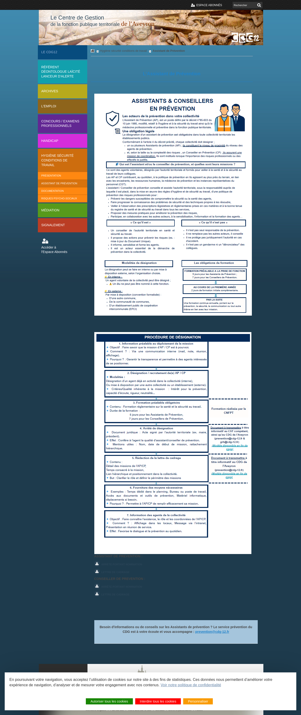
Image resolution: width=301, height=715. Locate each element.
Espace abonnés (209, 5)
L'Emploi (48, 106)
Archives (49, 91)
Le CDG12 (49, 52)
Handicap (49, 141)
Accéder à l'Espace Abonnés (54, 249)
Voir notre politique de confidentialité (191, 685)
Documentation (52, 190)
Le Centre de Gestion (102, 20)
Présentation (51, 175)
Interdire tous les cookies (158, 701)
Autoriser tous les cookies (109, 701)
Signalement (53, 225)
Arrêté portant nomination (121, 564)
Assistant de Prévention (59, 183)
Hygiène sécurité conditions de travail (57, 160)
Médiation (50, 210)
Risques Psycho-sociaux (59, 198)
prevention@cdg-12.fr (212, 632)
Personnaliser (198, 701)
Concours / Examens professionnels (60, 123)
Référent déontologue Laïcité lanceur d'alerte (60, 71)
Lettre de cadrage (115, 572)
